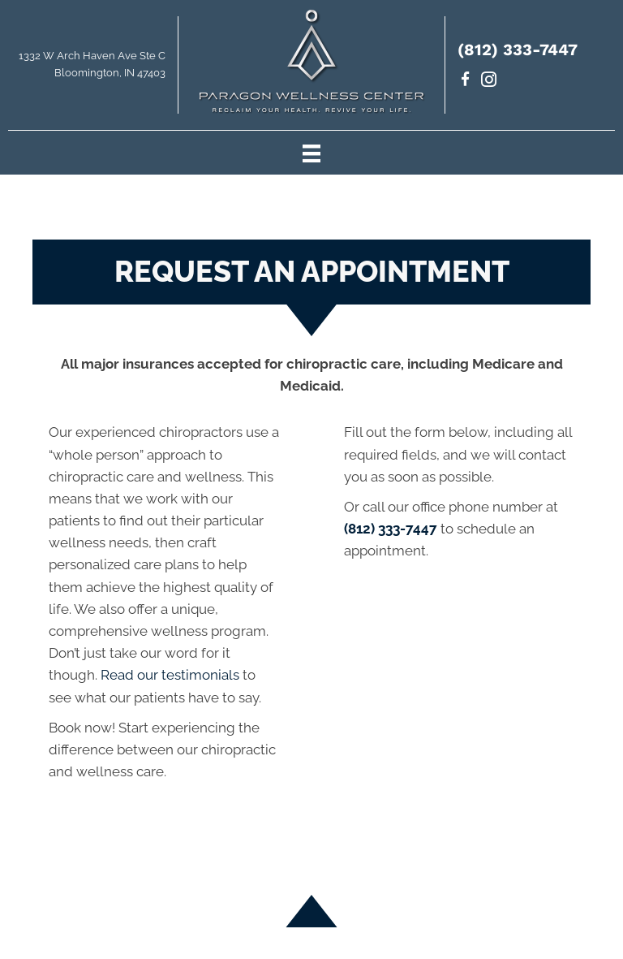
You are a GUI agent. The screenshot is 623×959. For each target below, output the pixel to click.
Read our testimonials (170, 675)
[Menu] (311, 153)
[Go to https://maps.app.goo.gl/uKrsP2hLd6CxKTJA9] (88, 69)
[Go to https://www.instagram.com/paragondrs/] (488, 82)
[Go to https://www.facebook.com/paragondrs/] (465, 82)
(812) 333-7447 (518, 49)
